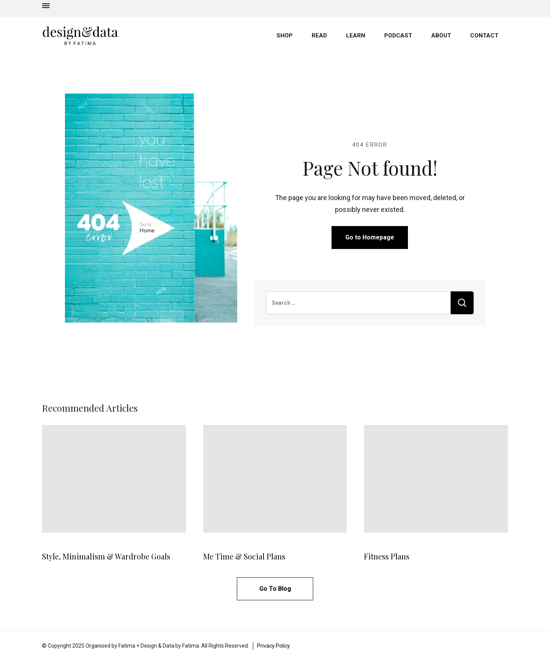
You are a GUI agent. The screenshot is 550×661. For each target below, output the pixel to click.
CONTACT (484, 35)
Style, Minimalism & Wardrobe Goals (106, 556)
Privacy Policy (273, 646)
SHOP (285, 35)
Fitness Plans (386, 556)
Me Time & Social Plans (244, 556)
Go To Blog (275, 588)
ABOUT (441, 35)
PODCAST (398, 35)
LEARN (355, 35)
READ (319, 35)
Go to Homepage (369, 237)
